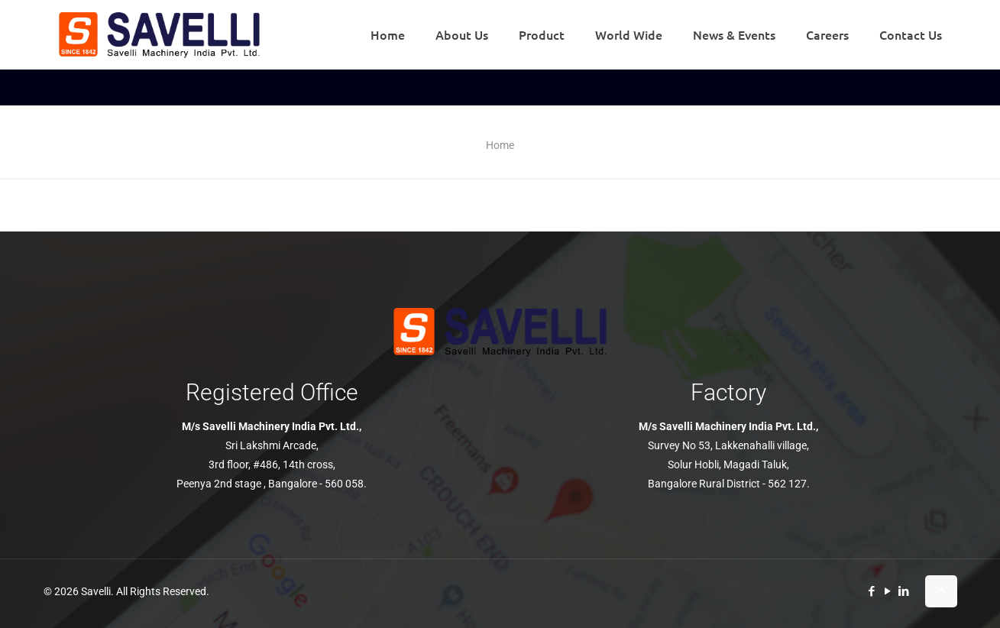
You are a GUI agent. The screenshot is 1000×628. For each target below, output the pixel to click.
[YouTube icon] (888, 591)
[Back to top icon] (941, 591)
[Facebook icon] (872, 591)
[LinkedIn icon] (904, 591)
